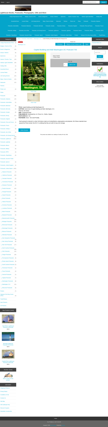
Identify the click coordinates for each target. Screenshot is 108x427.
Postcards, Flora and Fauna (86, 25)
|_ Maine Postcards (8, 211)
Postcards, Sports (39, 35)
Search (100, 47)
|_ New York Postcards (8, 244)
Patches (65, 21)
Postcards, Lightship (66, 30)
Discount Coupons (4, 408)
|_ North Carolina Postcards (8, 248)
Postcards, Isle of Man (24, 30)
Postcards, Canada (50, 25)
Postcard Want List (96, 42)
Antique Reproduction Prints (15, 16)
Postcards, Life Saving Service (39, 30)
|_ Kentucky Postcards (8, 205)
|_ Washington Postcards (8, 281)
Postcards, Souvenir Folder (25, 35)
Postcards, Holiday (12, 30)
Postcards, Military (89, 30)
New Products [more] (8, 310)
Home (2, 2)
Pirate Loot (72, 21)
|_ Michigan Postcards (8, 221)
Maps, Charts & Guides (48, 21)
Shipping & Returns (5, 388)
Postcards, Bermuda (38, 25)
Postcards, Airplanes (95, 21)
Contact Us (3, 398)
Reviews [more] (8, 369)
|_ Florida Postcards (8, 188)
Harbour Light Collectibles (87, 16)
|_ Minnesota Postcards (8, 224)
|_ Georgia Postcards (8, 191)
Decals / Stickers (54, 16)
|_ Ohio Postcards (8, 251)
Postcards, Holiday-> (8, 128)
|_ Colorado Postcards (8, 178)
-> (8, 168)
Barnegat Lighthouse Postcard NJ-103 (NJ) (8, 339)
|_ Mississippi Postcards (8, 228)
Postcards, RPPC (100, 30)
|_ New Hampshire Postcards (8, 238)
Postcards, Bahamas (26, 25)
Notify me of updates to (99, 72)
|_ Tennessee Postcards (8, 268)
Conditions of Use (4, 394)
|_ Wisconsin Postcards (8, 287)
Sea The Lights (53, 425)
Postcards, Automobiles (13, 25)
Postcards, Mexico (77, 30)
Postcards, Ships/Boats (11, 35)
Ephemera (63, 16)
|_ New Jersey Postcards (8, 241)
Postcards (86, 21)
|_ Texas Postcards (8, 271)
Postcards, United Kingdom (51, 35)
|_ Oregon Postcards (8, 254)
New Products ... (4, 302)
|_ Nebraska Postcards (8, 234)
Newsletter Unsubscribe (6, 411)
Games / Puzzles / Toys (73, 16)
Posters (76, 35)
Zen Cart (63, 425)
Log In (8, 2)
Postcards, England (72, 25)
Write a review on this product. (8, 377)
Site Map (2, 401)
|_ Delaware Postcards (8, 185)
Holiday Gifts (99, 16)
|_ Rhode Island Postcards (8, 261)
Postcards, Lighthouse (54, 30)
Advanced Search (100, 59)
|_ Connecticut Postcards (8, 181)
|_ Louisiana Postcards (8, 208)
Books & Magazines (43, 16)
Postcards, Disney (61, 25)
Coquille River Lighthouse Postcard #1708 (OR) (8, 356)
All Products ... (3, 305)
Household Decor (15, 21)
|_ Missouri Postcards (8, 231)
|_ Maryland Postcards (8, 215)
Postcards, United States (27, 38)
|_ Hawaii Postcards (8, 195)
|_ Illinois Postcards (8, 198)
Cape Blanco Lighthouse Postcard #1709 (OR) (8, 321)
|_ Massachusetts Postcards (8, 219)
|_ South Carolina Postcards (8, 264)
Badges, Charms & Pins (30, 16)
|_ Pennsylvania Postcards (8, 258)
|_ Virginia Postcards (8, 277)
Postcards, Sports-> (8, 162)
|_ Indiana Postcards (8, 201)
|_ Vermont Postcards (8, 274)
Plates (79, 21)
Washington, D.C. (37, 38)
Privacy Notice (3, 391)
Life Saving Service (35, 21)
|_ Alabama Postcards (8, 172)
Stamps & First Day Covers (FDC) (88, 35)
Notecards (58, 21)
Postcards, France (99, 25)
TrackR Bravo (102, 35)
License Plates (25, 21)
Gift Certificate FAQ (5, 404)
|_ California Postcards (8, 175)
